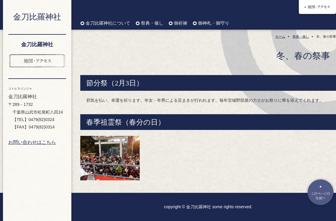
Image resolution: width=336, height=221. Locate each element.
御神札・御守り (213, 23)
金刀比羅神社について (108, 23)
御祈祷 (180, 23)
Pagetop (320, 192)
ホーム (280, 36)
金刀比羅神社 (37, 16)
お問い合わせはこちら (32, 142)
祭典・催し (152, 23)
